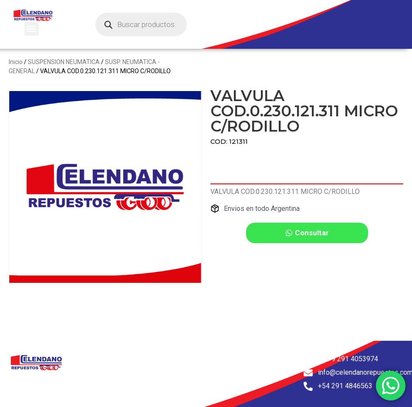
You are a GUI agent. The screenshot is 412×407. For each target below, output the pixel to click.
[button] (31, 28)
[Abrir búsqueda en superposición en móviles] (141, 24)
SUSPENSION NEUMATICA (64, 61)
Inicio (16, 61)
